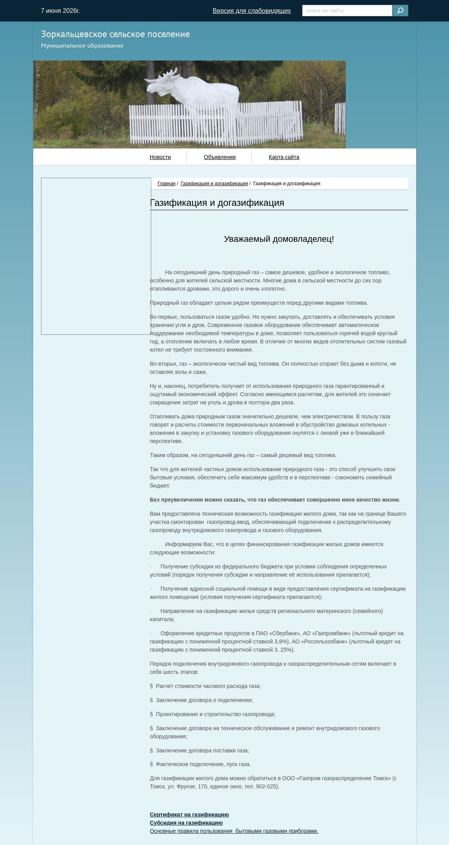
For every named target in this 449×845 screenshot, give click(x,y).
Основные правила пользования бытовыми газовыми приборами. (234, 831)
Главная (167, 183)
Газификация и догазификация (214, 183)
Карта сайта (284, 157)
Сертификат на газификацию (189, 814)
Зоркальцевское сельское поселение (115, 34)
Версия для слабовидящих (252, 10)
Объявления (220, 157)
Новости (160, 157)
